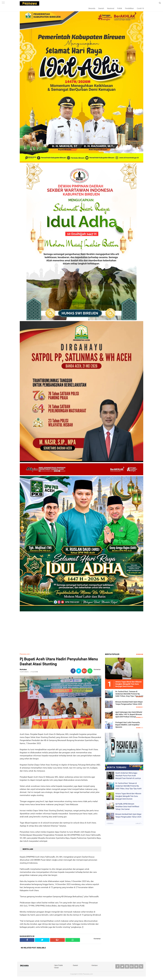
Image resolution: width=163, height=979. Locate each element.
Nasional (110, 8)
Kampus (95, 965)
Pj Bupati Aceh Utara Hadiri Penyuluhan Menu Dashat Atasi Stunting (59, 661)
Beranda (92, 8)
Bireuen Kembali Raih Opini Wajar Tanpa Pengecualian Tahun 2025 (129, 703)
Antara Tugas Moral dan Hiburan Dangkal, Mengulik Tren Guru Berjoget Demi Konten (128, 796)
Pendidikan (129, 8)
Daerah (101, 8)
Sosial (56, 968)
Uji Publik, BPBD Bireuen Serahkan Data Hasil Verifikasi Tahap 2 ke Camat (127, 806)
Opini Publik (58, 965)
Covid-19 (140, 8)
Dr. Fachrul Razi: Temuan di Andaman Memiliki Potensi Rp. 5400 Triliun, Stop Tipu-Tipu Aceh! (129, 693)
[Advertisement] (81, 632)
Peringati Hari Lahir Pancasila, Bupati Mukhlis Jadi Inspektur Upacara (127, 724)
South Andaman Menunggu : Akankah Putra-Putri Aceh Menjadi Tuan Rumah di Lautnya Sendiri (128, 775)
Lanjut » (139, 823)
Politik (119, 8)
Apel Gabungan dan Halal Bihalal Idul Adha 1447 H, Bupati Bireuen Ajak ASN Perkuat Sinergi (128, 714)
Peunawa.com (25, 654)
